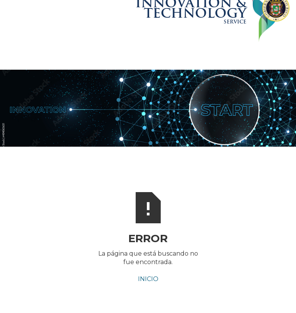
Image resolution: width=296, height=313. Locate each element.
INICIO (148, 279)
